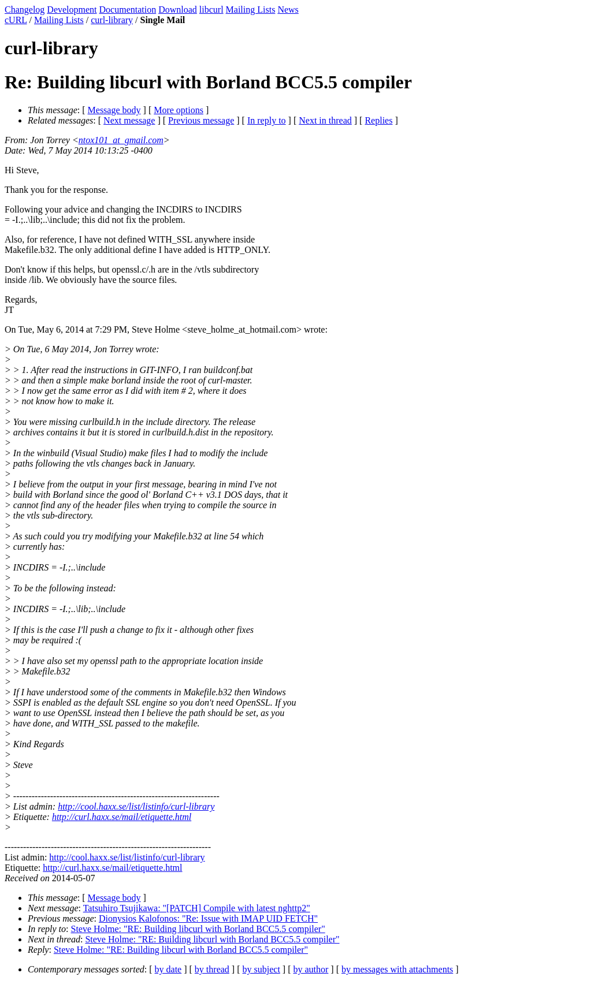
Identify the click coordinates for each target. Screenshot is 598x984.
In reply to (266, 120)
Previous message (201, 120)
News (287, 9)
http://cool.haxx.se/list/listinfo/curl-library (136, 806)
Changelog (24, 9)
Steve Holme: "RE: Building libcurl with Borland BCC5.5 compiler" (198, 929)
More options (178, 110)
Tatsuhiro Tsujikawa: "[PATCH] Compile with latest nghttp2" (196, 908)
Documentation (128, 9)
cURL (16, 20)
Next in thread (325, 120)
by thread (212, 969)
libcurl (211, 9)
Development (71, 9)
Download (177, 9)
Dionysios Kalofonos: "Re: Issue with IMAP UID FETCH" (208, 918)
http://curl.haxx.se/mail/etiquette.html (121, 817)
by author (310, 969)
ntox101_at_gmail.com (121, 140)
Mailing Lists (251, 9)
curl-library (112, 20)
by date (168, 969)
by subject (261, 969)
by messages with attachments (397, 969)
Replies (378, 120)
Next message (129, 120)
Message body (114, 110)
